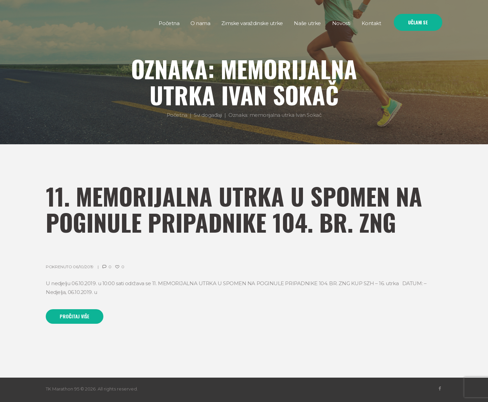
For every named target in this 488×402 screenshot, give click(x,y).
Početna (177, 115)
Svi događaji (208, 115)
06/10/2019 (83, 266)
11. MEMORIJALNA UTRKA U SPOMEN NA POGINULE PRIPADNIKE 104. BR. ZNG (234, 208)
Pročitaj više (74, 316)
